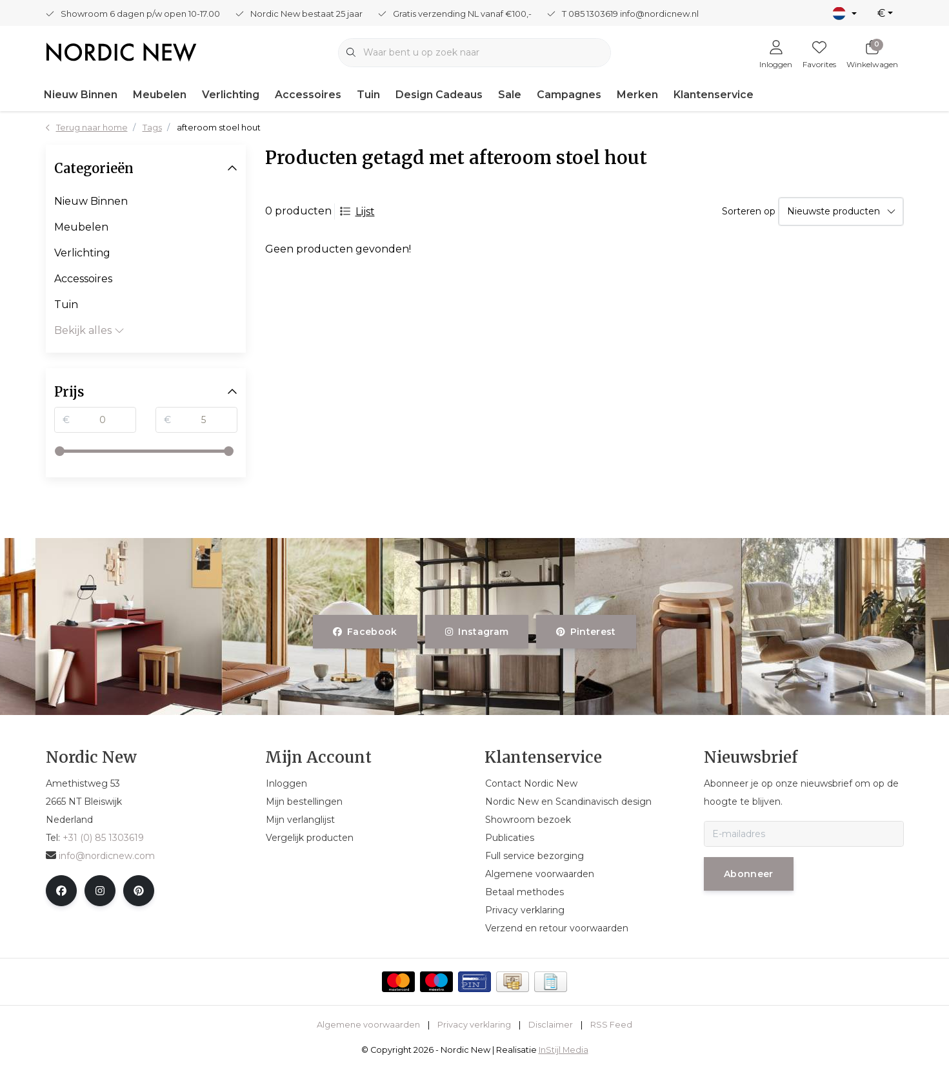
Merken (637, 94)
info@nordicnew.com (100, 856)
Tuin (368, 94)
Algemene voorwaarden (368, 1025)
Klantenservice (714, 94)
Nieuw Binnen (80, 94)
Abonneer (749, 874)
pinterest (586, 631)
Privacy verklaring (474, 1025)
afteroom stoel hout (219, 127)
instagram (476, 631)
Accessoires (308, 94)
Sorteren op (748, 211)
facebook (365, 631)
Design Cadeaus (439, 94)
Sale (509, 94)
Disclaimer (550, 1025)
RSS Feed (611, 1025)
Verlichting (230, 94)
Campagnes (569, 94)
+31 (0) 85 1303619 (103, 838)
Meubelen (159, 94)
